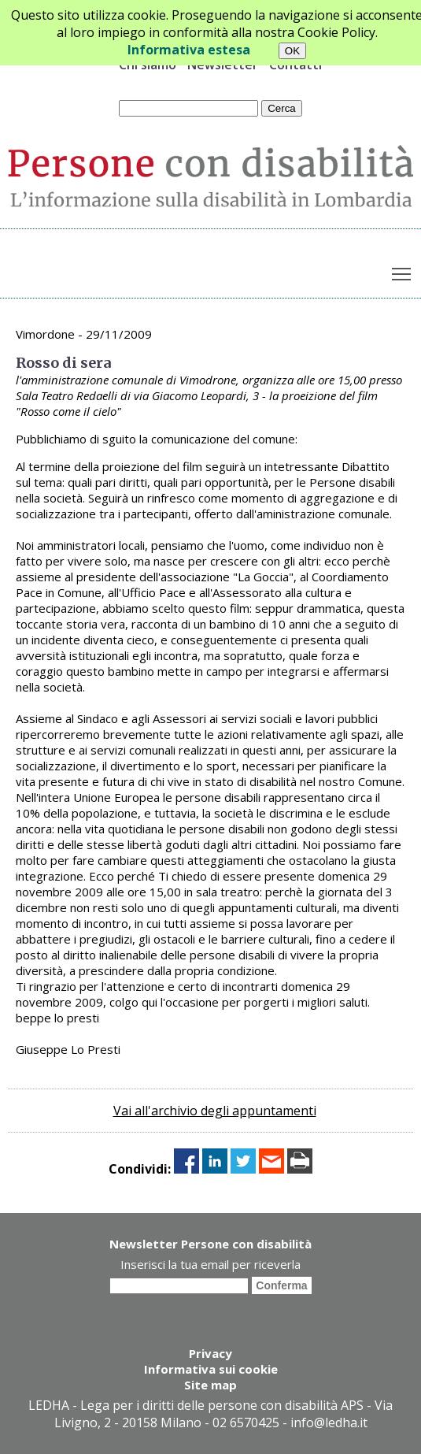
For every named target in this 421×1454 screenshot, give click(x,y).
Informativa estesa (188, 49)
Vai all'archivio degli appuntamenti (214, 1110)
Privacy (210, 1353)
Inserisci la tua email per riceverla (210, 1264)
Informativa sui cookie (211, 1369)
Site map (210, 1385)
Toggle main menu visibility (402, 270)
